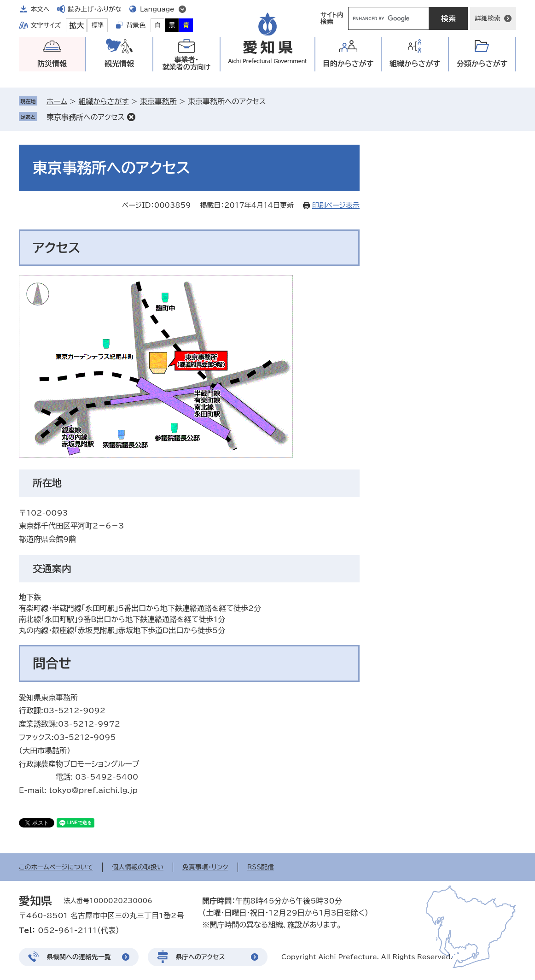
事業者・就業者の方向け (187, 63)
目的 (348, 64)
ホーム (57, 101)
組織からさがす (103, 101)
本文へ (40, 9)
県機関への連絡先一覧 (79, 957)
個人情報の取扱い (137, 867)
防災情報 (52, 63)
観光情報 (119, 63)
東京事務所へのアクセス (86, 117)
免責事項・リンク (205, 867)
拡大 (76, 25)
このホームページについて (56, 867)
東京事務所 (158, 101)
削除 (131, 117)
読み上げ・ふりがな (95, 9)
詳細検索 (487, 18)
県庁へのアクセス (200, 957)
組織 (415, 64)
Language (157, 9)
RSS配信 (260, 867)
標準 (98, 25)
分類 (482, 64)
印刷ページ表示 (336, 205)
